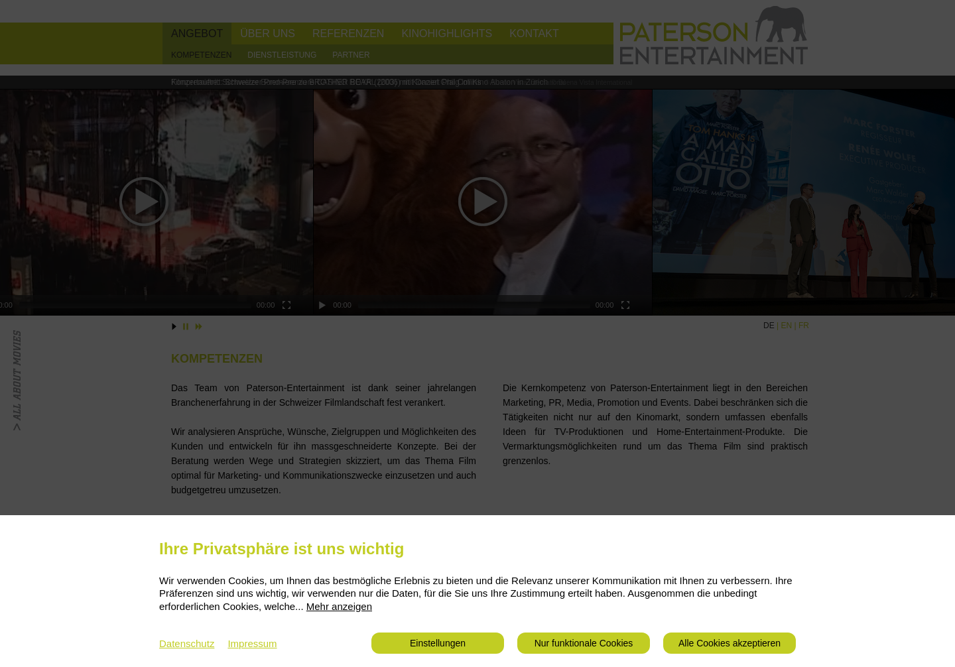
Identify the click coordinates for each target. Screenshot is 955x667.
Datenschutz (186, 643)
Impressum (252, 643)
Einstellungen (438, 643)
